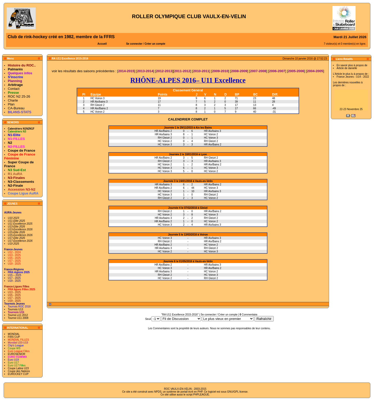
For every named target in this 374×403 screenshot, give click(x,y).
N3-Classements (21, 182)
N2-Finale (15, 185)
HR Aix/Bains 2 (99, 108)
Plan (11, 104)
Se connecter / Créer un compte (219, 314)
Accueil (102, 43)
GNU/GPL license (237, 391)
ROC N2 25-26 (19, 96)
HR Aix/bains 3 (99, 101)
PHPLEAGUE (201, 394)
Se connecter (134, 43)
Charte (13, 100)
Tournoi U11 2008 (18, 318)
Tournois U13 (15, 309)
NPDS (157, 391)
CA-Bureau (16, 108)
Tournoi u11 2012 (18, 315)
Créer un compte (155, 43)
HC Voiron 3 (97, 98)
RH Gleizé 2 (97, 105)
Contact (13, 89)
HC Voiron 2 (97, 111)
